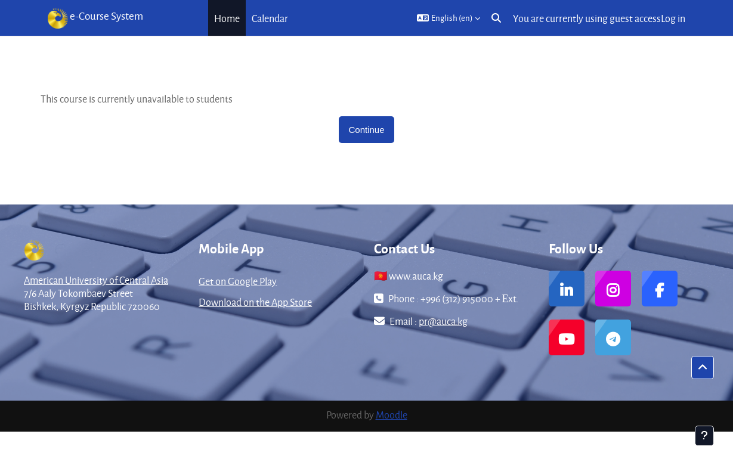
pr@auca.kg (443, 321)
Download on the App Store (255, 302)
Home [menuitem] (227, 18)
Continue (366, 130)
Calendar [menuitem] (270, 18)
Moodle (391, 414)
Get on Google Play (238, 281)
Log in (673, 18)
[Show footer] (704, 436)
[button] (448, 18)
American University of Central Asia (96, 280)
